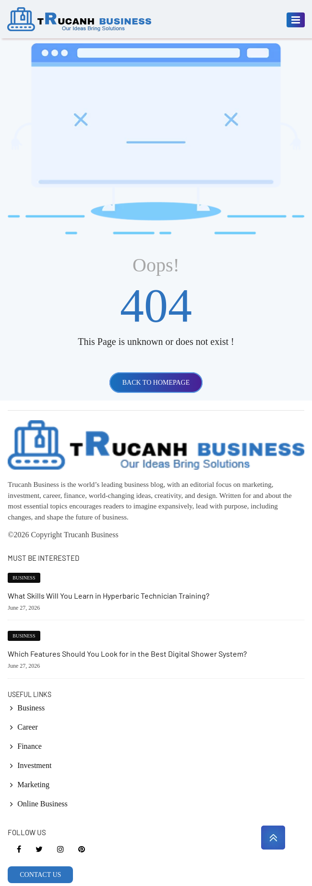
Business (23, 577)
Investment (34, 765)
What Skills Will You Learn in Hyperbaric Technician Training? (108, 595)
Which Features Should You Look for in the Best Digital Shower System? (127, 653)
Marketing (33, 784)
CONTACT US (40, 874)
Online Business (42, 804)
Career (27, 727)
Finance (29, 746)
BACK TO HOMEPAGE (156, 382)
